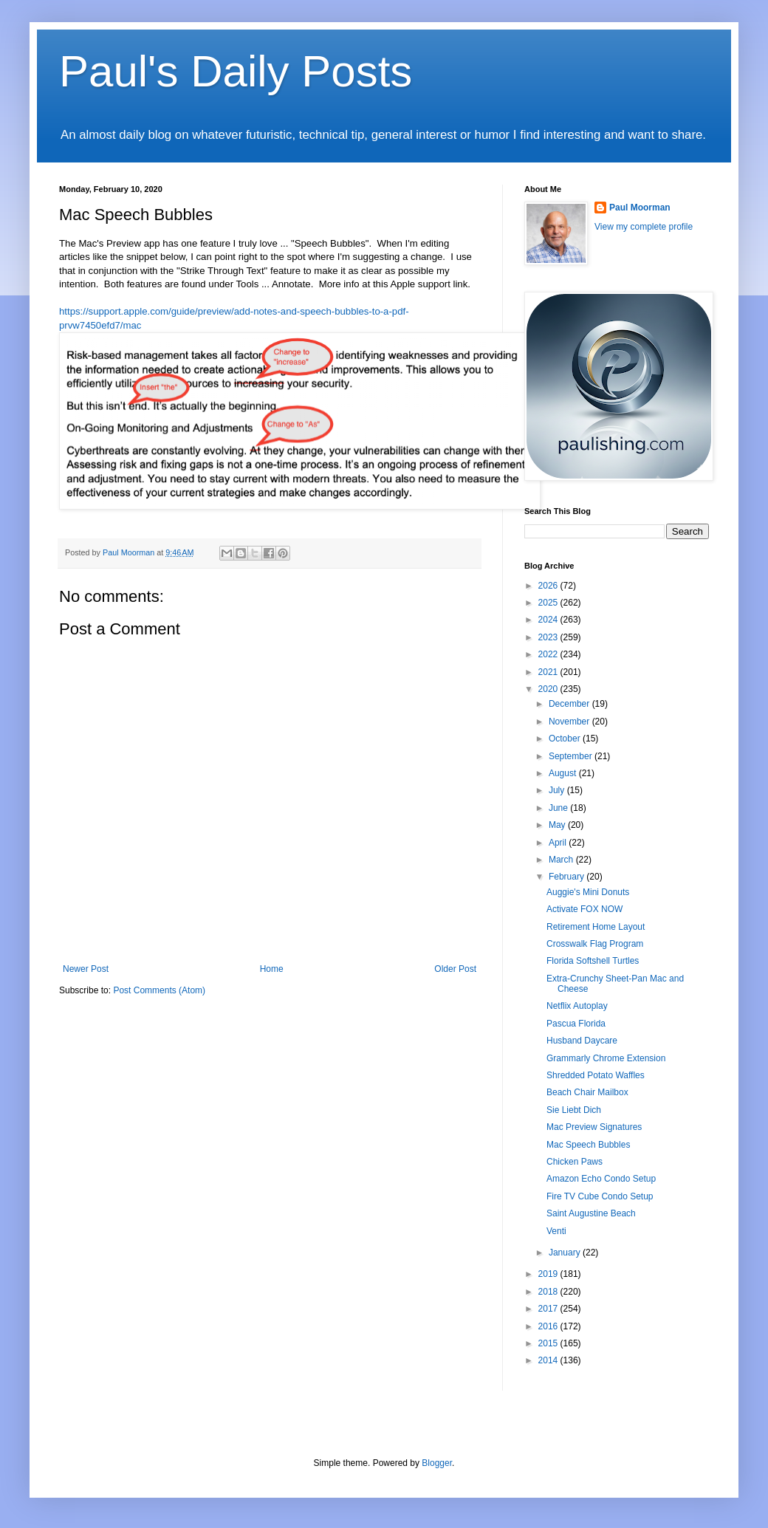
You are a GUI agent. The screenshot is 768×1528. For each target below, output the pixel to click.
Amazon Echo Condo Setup (601, 1179)
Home (272, 969)
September (571, 756)
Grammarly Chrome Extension (605, 1058)
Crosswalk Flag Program (594, 944)
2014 (549, 1360)
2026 (549, 585)
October (566, 738)
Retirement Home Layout (595, 927)
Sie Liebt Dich (573, 1110)
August (564, 773)
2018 (549, 1292)
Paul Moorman (640, 207)
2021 (549, 672)
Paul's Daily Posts (235, 71)
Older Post (455, 969)
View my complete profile (643, 227)
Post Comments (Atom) (159, 990)
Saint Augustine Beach (591, 1213)
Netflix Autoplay (577, 1006)
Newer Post (86, 969)
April (559, 842)
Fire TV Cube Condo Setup (600, 1196)
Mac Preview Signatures (594, 1127)
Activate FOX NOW (584, 909)
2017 (549, 1308)
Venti (556, 1231)
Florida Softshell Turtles (592, 961)
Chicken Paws (574, 1162)
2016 (549, 1326)
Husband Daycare (581, 1040)
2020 (549, 689)
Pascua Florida (576, 1023)
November (570, 721)
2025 (549, 602)
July (558, 790)
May (558, 825)
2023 (549, 637)
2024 (549, 619)
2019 (549, 1274)
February (567, 876)
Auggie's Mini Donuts (587, 892)
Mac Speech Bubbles (588, 1145)
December (570, 704)
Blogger (437, 1463)
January (566, 1252)
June (559, 808)
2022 (549, 654)
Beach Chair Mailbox (587, 1092)
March (562, 859)
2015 (549, 1343)
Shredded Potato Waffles (595, 1075)
